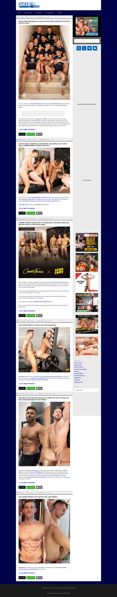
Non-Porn (76, 371)
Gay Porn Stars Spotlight (50, 393)
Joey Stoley (38, 199)
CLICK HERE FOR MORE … (27, 129)
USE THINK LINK (23, 204)
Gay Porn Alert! (49, 218)
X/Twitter (45, 119)
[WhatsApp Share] (30, 134)
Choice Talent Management (36, 103)
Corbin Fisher (63, 282)
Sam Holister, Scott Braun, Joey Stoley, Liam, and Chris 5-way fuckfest (40, 201)
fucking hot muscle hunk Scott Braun (52, 376)
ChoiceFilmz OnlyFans (55, 103)
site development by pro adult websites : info (58, 593)
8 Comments (33, 218)
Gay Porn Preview (78, 367)
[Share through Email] (39, 134)
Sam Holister (32, 199)
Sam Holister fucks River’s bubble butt (38, 379)
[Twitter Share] (22, 134)
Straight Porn (77, 377)
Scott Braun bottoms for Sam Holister (36, 477)
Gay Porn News (46, 17)
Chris (57, 199)
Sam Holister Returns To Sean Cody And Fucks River (37, 325)
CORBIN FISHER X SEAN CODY (40, 197)
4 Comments (30, 17)
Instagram (38, 119)
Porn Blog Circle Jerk (79, 375)
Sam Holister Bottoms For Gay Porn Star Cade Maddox (38, 497)
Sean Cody (55, 282)
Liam (52, 199)
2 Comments (33, 139)
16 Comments (31, 393)
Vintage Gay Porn (78, 382)
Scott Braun (25, 199)
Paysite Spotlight (50, 139)
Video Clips (77, 380)
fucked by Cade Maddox (38, 378)
